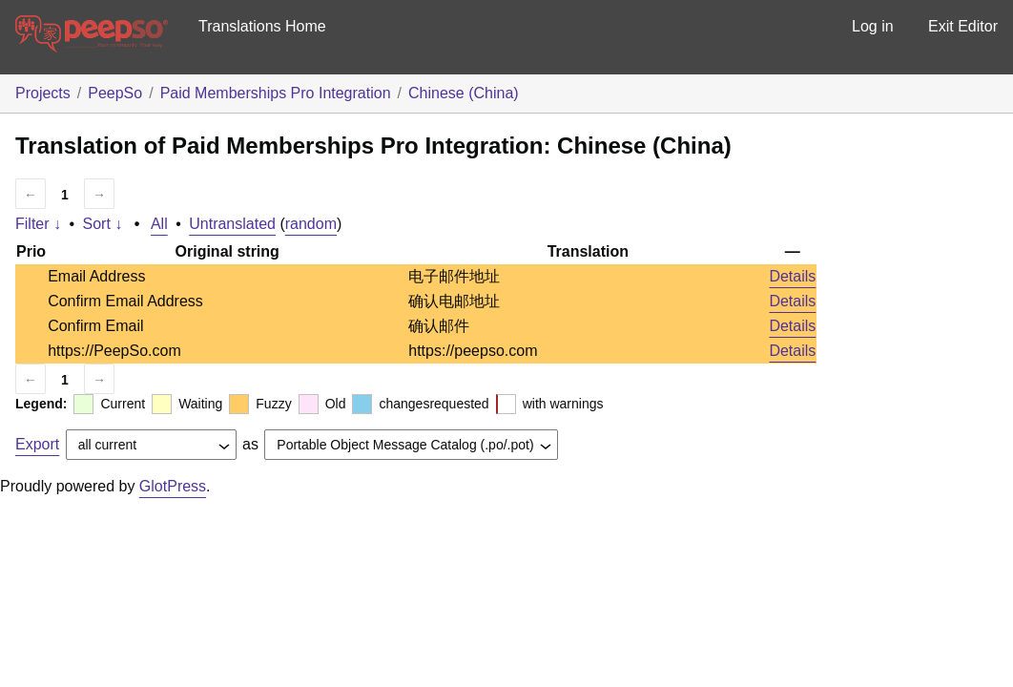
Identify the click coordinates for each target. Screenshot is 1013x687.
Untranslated (232, 224)
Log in (873, 26)
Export (37, 444)
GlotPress (172, 486)
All (159, 224)
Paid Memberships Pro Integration (275, 93)
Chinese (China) (463, 93)
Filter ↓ (38, 224)
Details (792, 276)
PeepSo (115, 93)
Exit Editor (963, 26)
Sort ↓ (103, 224)
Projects (43, 93)
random (311, 224)
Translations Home (262, 26)
